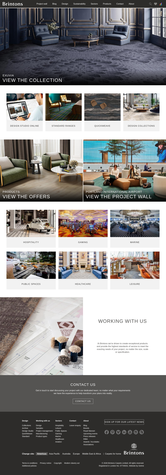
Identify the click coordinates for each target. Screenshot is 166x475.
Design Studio (27, 431)
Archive (25, 428)
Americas (41, 454)
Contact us (83, 401)
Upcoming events (90, 434)
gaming (83, 242)
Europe (76, 454)
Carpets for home (113, 454)
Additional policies (29, 466)
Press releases (89, 436)
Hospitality (59, 425)
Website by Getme (136, 466)
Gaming (58, 434)
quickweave (102, 126)
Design (65, 4)
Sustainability (79, 4)
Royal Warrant (89, 431)
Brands (86, 428)
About (131, 4)
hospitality (31, 242)
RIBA (85, 439)
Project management (44, 431)
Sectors (94, 4)
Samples (39, 428)
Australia (66, 454)
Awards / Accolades (91, 442)
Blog (54, 4)
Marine (58, 436)
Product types (41, 436)
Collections (26, 425)
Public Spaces (61, 431)
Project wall (42, 4)
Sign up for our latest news (124, 422)
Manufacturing (41, 434)
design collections (141, 126)
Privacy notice (45, 463)
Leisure (58, 428)
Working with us (43, 421)
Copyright (58, 463)
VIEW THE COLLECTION (32, 80)
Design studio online (24, 126)
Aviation (58, 442)
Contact (119, 4)
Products (107, 4)
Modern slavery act (71, 463)
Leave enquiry (75, 425)
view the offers (26, 196)
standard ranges (63, 126)
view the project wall (119, 196)
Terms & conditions (29, 463)
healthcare (83, 284)
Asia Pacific (54, 454)
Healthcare (59, 439)
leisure (135, 284)
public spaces (31, 284)
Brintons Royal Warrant (134, 449)
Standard (25, 436)
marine (135, 242)
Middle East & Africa (91, 454)
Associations (88, 444)
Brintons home (13, 4)
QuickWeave (27, 434)
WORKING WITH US (122, 321)
